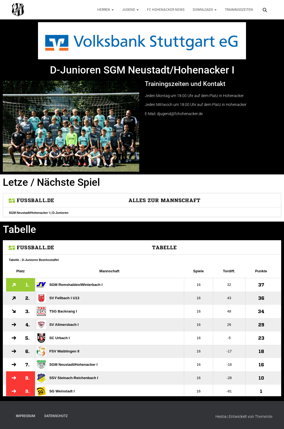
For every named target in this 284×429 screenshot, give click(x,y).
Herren (105, 10)
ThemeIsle (263, 416)
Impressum (25, 416)
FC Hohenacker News (165, 10)
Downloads (205, 10)
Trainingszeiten (239, 10)
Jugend (130, 10)
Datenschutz (56, 416)
